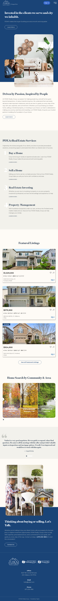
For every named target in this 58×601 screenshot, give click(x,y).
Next (55, 399)
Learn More (11, 27)
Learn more (9, 117)
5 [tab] (8, 419)
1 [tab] (3, 419)
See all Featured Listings (30, 362)
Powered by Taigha (34, 599)
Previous (2, 399)
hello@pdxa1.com (29, 582)
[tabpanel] (11, 400)
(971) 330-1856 (42, 537)
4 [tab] (7, 419)
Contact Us (10, 544)
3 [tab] (6, 419)
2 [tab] (4, 419)
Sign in (47, 3)
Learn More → (13, 162)
